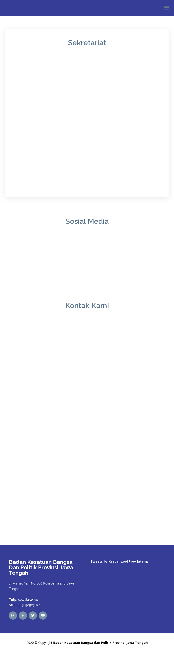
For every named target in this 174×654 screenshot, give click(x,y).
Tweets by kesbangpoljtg (108, 570)
